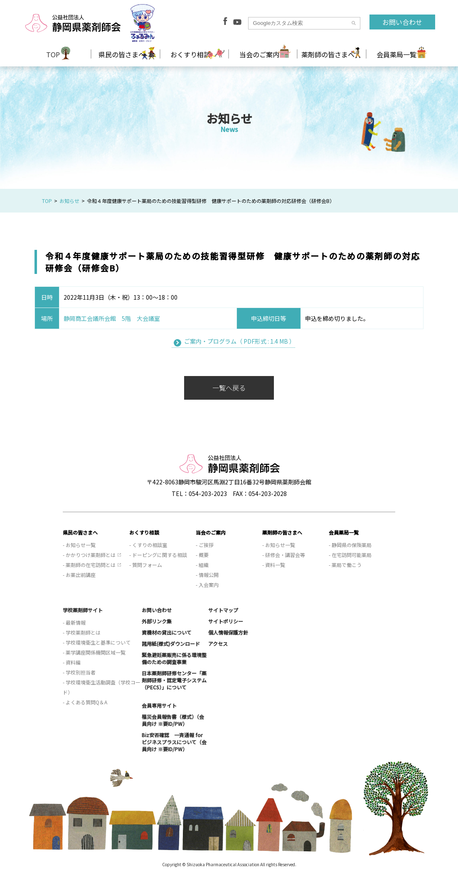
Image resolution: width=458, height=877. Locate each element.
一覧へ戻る (229, 388)
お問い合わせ (402, 22)
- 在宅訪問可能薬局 (350, 554)
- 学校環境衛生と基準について (97, 642)
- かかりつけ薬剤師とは (89, 554)
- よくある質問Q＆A (85, 702)
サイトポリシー (225, 621)
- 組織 (202, 564)
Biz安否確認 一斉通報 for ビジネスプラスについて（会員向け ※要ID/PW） (174, 741)
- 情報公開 (207, 574)
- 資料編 (72, 662)
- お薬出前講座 (79, 574)
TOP (53, 54)
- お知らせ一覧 (79, 544)
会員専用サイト (159, 705)
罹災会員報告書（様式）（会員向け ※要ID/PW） (173, 720)
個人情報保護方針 (228, 632)
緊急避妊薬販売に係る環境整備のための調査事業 (174, 658)
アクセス (218, 643)
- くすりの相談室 (148, 544)
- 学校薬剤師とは (82, 632)
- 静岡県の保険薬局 (350, 544)
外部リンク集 (157, 621)
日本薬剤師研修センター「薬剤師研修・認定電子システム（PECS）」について (174, 680)
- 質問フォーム (145, 564)
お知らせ (69, 200)
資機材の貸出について (167, 632)
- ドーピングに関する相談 (158, 554)
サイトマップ (223, 609)
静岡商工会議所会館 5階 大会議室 (112, 318)
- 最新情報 (74, 622)
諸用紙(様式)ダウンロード (171, 643)
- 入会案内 (207, 584)
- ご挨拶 (205, 544)
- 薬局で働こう (345, 564)
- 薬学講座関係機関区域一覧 (94, 652)
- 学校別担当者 (79, 672)
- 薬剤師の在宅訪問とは (89, 564)
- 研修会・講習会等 (283, 554)
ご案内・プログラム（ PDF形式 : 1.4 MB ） (239, 341)
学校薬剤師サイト (83, 609)
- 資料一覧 (273, 564)
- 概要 (202, 554)
